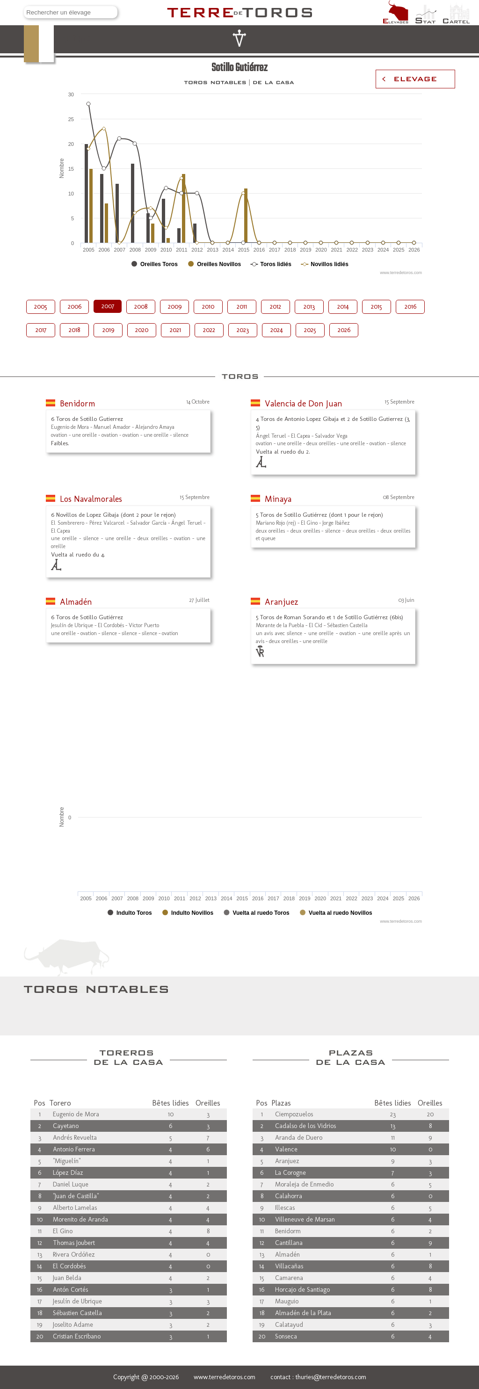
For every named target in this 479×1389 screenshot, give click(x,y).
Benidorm (77, 403)
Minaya (278, 499)
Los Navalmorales (91, 499)
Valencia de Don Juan (303, 403)
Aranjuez (281, 602)
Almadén (76, 602)
